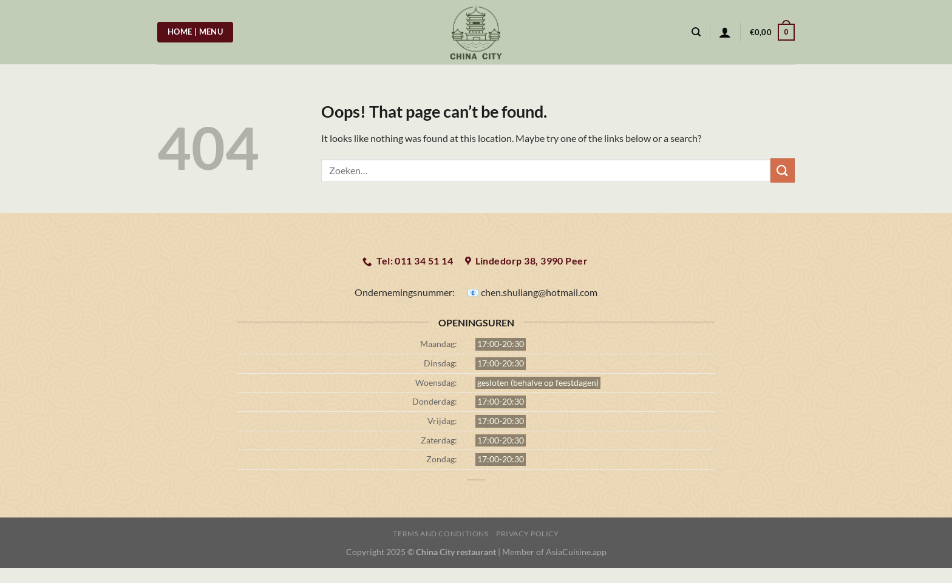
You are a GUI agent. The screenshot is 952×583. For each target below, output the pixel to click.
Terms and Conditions (440, 533)
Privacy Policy (527, 533)
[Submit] (782, 170)
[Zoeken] (696, 32)
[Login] (725, 32)
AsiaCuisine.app (576, 552)
